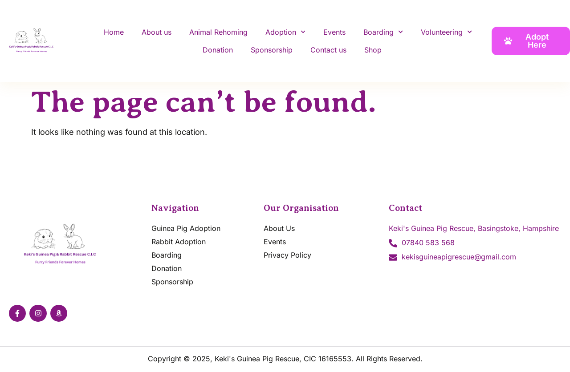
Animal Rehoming (218, 32)
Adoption (285, 32)
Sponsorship (272, 49)
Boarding (383, 32)
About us (156, 32)
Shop (373, 49)
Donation (218, 49)
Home (114, 32)
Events (334, 32)
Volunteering (446, 32)
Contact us (328, 49)
